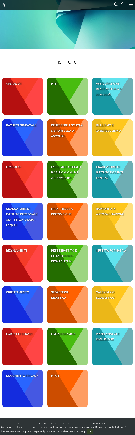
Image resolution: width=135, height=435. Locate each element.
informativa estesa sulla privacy (71, 431)
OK (90, 431)
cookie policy (20, 431)
